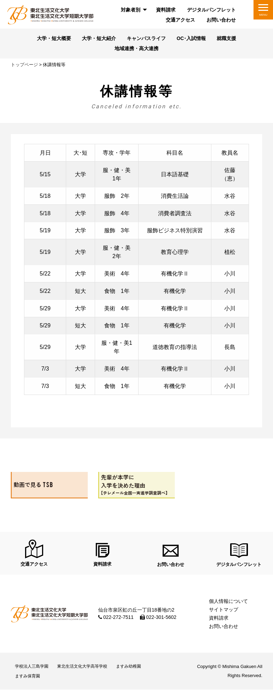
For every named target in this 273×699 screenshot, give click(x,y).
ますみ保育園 (30, 683)
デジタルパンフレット (211, 10)
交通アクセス (180, 20)
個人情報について (228, 605)
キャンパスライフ (147, 39)
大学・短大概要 (48, 39)
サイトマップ (223, 613)
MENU (263, 14)
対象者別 (130, 10)
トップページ (24, 66)
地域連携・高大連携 (136, 49)
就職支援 (232, 39)
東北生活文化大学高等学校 (91, 671)
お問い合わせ (221, 20)
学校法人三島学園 (34, 671)
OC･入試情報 (194, 39)
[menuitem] (133, 10)
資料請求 (166, 10)
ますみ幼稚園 (142, 671)
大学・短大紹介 (96, 39)
